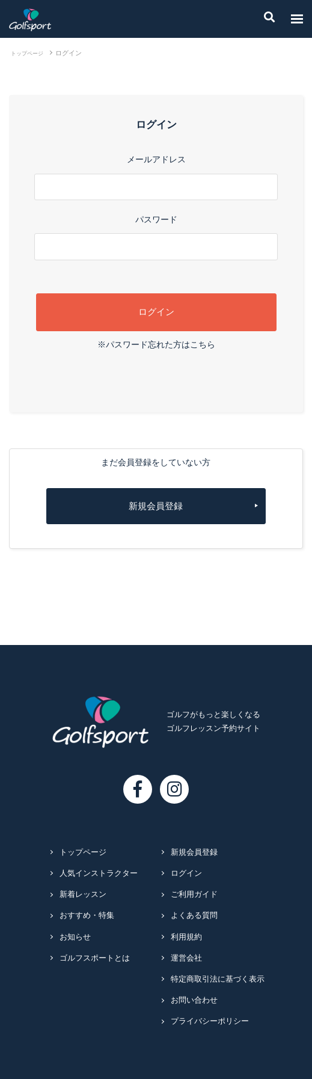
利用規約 (186, 937)
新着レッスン (83, 894)
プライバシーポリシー (210, 1021)
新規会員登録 (156, 506)
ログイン (186, 873)
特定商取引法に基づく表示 (218, 979)
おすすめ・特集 (87, 915)
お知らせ (75, 937)
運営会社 (186, 958)
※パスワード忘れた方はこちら (156, 344)
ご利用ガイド (194, 894)
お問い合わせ (194, 1000)
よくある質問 (194, 915)
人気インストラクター (99, 873)
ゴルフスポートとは (95, 958)
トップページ (27, 53)
